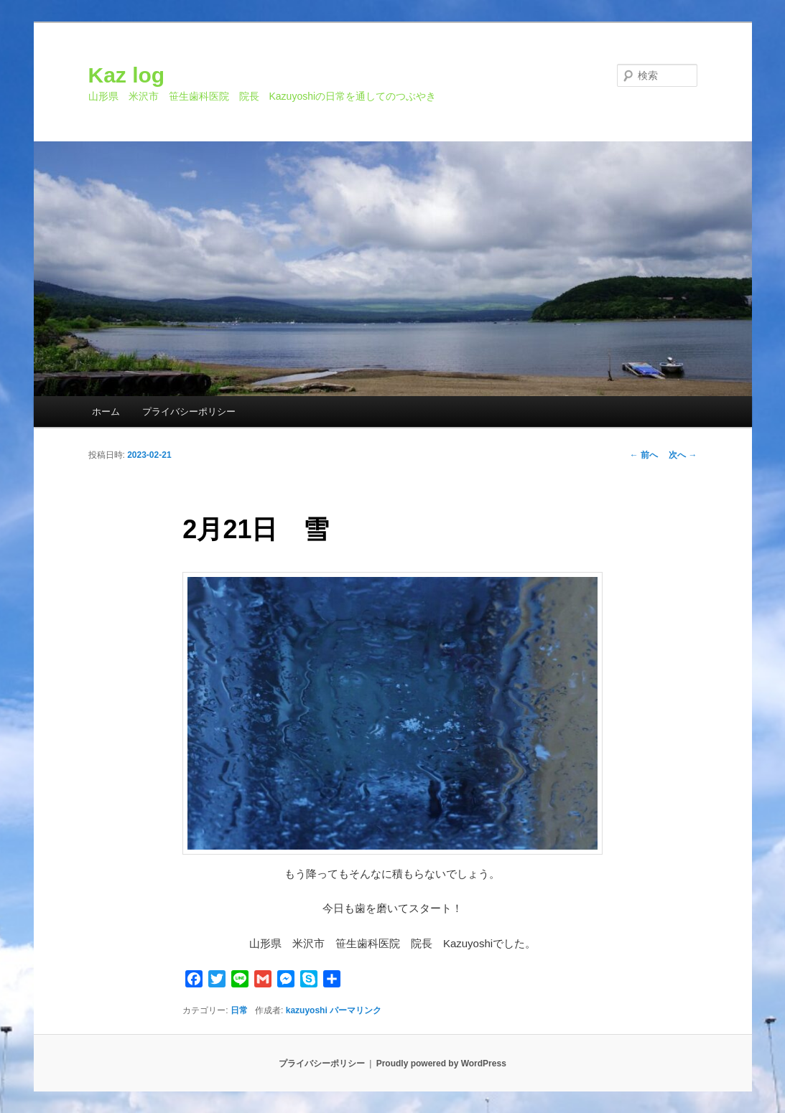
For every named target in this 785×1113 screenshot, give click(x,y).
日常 (239, 1010)
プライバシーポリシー (189, 411)
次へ (683, 455)
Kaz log (126, 75)
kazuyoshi (307, 1010)
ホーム (106, 411)
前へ (644, 455)
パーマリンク (355, 1010)
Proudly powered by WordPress (441, 1063)
